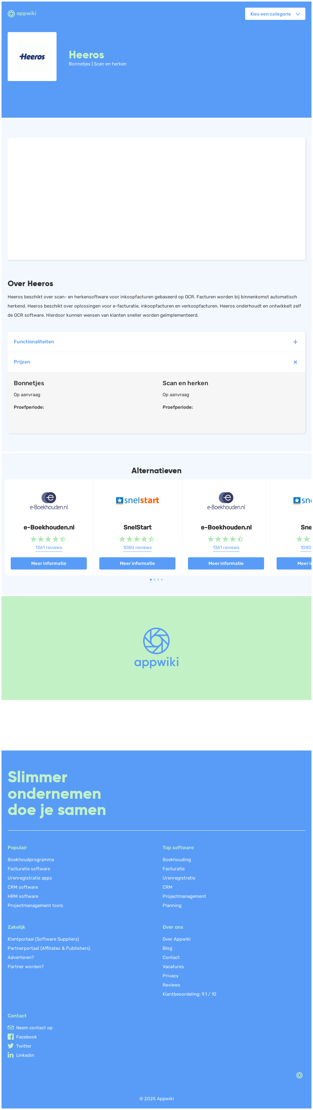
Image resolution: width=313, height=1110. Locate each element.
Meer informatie (48, 563)
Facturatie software (29, 869)
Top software (178, 847)
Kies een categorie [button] (270, 14)
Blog (167, 948)
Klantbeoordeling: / (189, 994)
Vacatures (173, 966)
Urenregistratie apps (30, 878)
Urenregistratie (179, 878)
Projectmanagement (184, 896)
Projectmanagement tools (35, 905)
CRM (167, 887)
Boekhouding (177, 859)
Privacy (171, 976)
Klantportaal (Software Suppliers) (43, 939)
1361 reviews (48, 547)
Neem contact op (34, 1028)
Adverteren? (21, 957)
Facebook (26, 1037)
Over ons (173, 927)
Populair (17, 847)
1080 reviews (137, 547)
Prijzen (157, 362)
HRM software (23, 896)
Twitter (23, 1046)
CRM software (23, 887)
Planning (172, 905)
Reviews (171, 985)
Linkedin (25, 1055)
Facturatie (174, 869)
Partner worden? (26, 966)
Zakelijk (16, 927)
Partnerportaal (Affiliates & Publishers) (49, 948)
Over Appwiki (177, 939)
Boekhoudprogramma (31, 859)
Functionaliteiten (156, 342)
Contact (171, 957)
